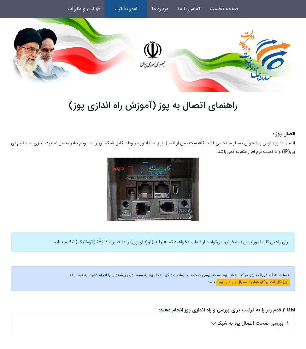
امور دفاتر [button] (127, 9)
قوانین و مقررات (84, 9)
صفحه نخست (223, 9)
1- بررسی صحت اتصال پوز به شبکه (252, 323)
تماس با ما (189, 9)
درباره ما (160, 9)
